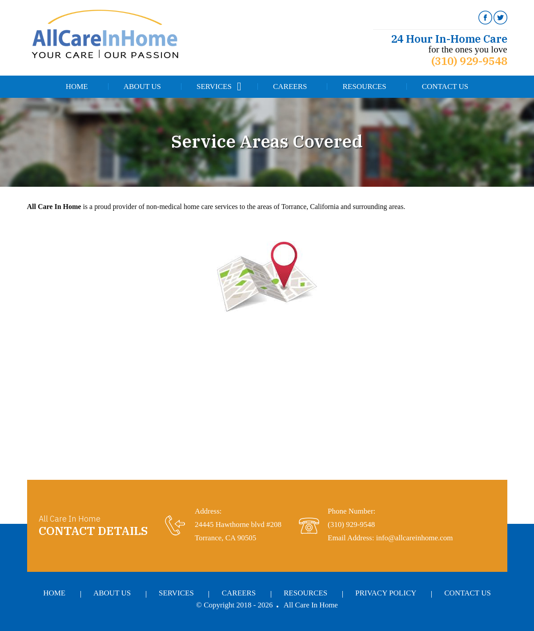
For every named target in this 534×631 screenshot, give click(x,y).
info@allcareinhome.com (414, 538)
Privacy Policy (385, 593)
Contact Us (445, 86)
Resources (364, 86)
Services (214, 86)
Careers (290, 86)
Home (77, 86)
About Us (142, 86)
